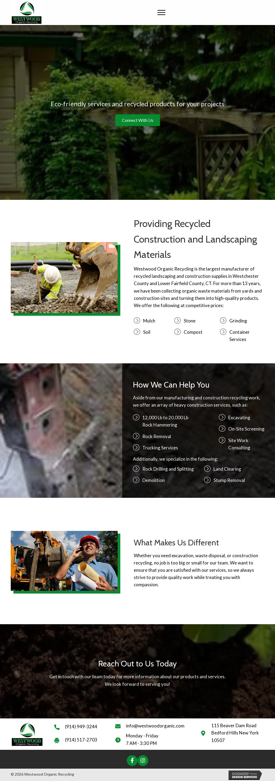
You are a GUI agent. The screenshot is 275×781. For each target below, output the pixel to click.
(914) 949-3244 (81, 726)
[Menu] (161, 12)
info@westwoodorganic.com (155, 726)
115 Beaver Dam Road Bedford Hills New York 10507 (235, 733)
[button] (132, 760)
